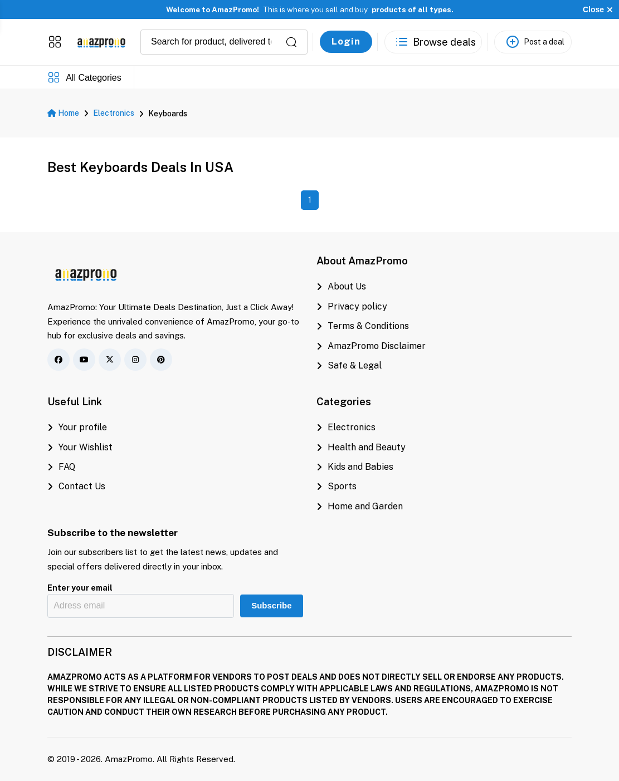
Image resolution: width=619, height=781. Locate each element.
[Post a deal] (533, 42)
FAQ (61, 466)
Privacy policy (351, 306)
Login (346, 41)
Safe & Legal (349, 365)
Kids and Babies (354, 466)
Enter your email (80, 587)
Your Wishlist (80, 447)
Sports (336, 486)
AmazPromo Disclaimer (371, 346)
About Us (341, 286)
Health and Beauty (361, 447)
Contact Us (76, 486)
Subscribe (271, 605)
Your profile (77, 427)
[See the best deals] (433, 42)
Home (63, 113)
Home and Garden (359, 506)
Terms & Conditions (362, 326)
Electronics (113, 113)
